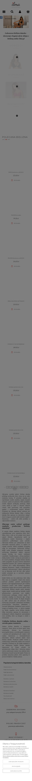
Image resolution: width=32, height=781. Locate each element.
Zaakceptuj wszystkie (16, 771)
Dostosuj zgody (16, 766)
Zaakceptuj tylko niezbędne (16, 761)
